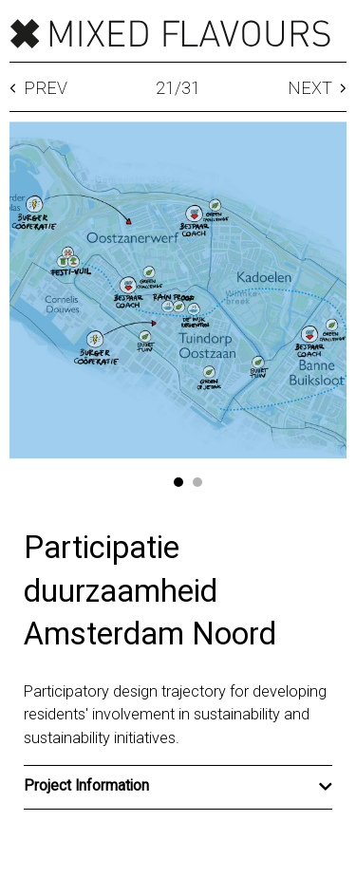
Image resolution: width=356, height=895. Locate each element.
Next (317, 89)
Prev (38, 89)
